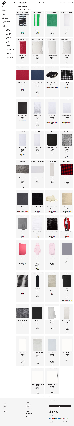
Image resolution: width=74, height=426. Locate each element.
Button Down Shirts (10, 49)
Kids (7, 40)
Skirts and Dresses (10, 57)
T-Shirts (3, 9)
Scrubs (3, 22)
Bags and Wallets (10, 36)
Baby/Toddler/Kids (5, 18)
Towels (3, 23)
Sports (8, 29)
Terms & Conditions (29, 408)
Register (61, 2)
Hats (3, 17)
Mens (8, 41)
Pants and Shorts (10, 56)
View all (3, 7)
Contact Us (28, 402)
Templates (4, 406)
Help (4, 407)
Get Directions (30, 416)
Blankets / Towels (11, 31)
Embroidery (22, 57)
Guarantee (28, 406)
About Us (4, 408)
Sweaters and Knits (10, 53)
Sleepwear (8, 58)
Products (4, 403)
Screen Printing (37, 87)
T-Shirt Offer (4, 61)
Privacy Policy (28, 407)
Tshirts (8, 44)
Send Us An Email (31, 415)
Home (4, 402)
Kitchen (9, 33)
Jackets (3, 15)
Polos (8, 48)
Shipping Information (29, 403)
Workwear (8, 34)
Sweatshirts (9, 42)
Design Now (5, 405)
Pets (3, 19)
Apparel (3, 25)
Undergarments (9, 60)
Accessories (9, 37)
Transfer (52, 32)
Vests (8, 54)
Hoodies (8, 45)
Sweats (3, 14)
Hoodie (3, 13)
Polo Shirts (4, 10)
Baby (7, 38)
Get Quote (4, 410)
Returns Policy (28, 405)
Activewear (5, 26)
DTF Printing (37, 92)
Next (42, 396)
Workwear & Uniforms (6, 21)
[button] (64, 2)
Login (58, 2)
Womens (6, 27)
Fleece (3, 11)
